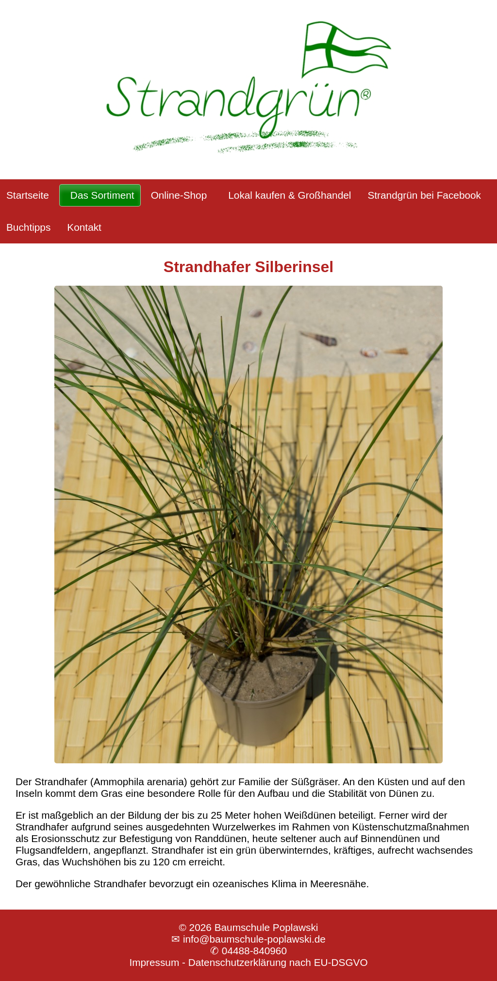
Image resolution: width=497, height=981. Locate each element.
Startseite (27, 195)
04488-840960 (254, 950)
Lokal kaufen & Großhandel (289, 195)
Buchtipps (28, 227)
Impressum (154, 962)
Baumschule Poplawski (266, 927)
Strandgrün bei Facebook (424, 195)
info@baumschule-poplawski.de (254, 939)
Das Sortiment (102, 195)
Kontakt (84, 227)
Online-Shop (179, 195)
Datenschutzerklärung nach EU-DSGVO (278, 962)
